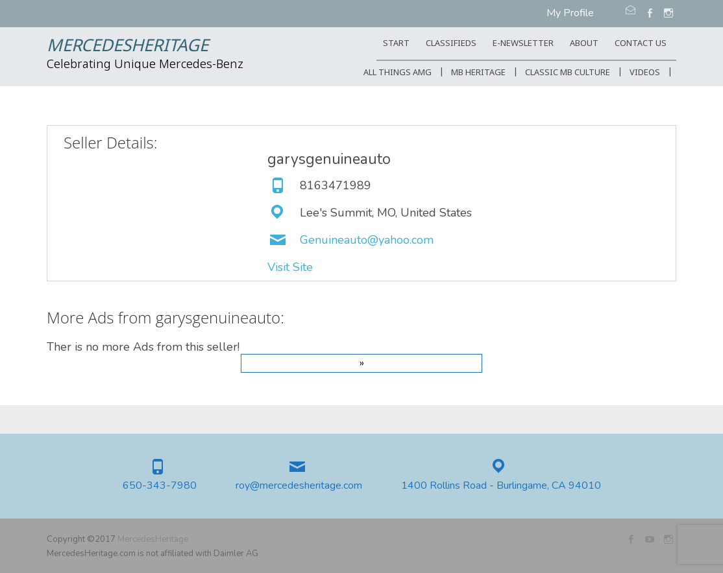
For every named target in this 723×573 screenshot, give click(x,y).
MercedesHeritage (127, 47)
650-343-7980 (160, 486)
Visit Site (290, 267)
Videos (645, 72)
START (396, 43)
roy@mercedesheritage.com (299, 486)
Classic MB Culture (567, 72)
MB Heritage (478, 72)
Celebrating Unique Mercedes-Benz (145, 65)
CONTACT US (641, 43)
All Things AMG (397, 72)
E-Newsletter (523, 43)
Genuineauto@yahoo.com (367, 240)
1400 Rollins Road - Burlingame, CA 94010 (501, 486)
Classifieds (451, 43)
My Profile (570, 13)
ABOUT (584, 43)
